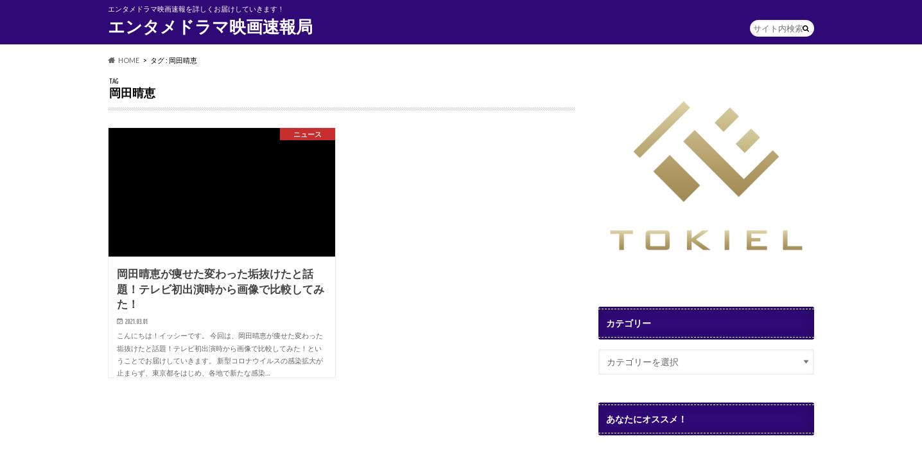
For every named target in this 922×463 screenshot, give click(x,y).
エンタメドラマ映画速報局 (210, 26)
